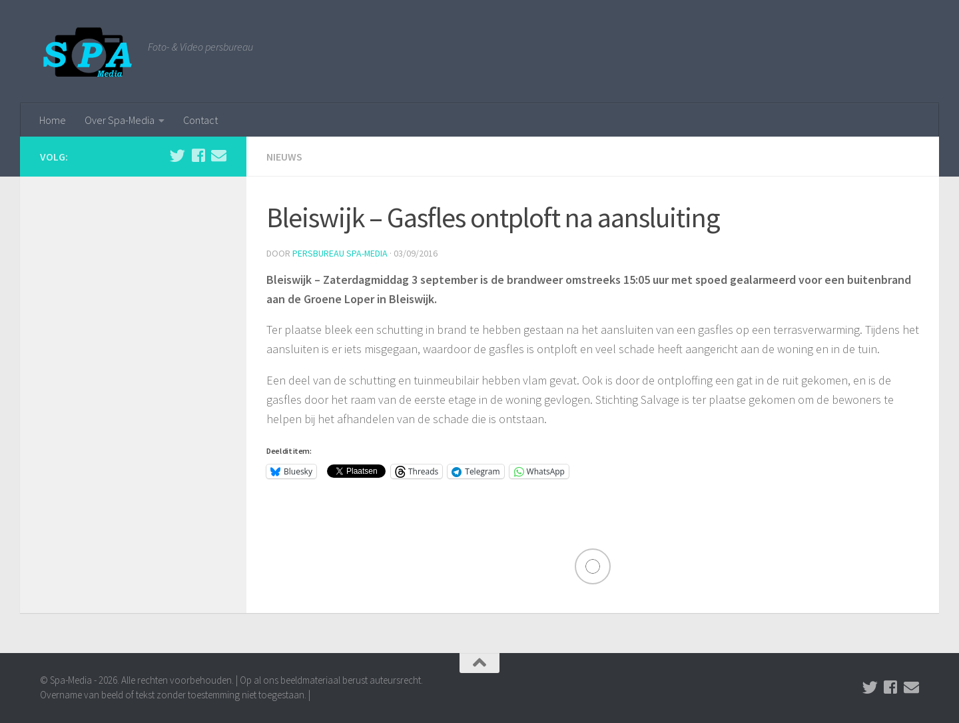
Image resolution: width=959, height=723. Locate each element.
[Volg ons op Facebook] (198, 155)
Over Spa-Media (120, 120)
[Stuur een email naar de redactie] (218, 155)
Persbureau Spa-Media (340, 253)
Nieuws (284, 156)
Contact (200, 120)
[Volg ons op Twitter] (177, 155)
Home (52, 120)
